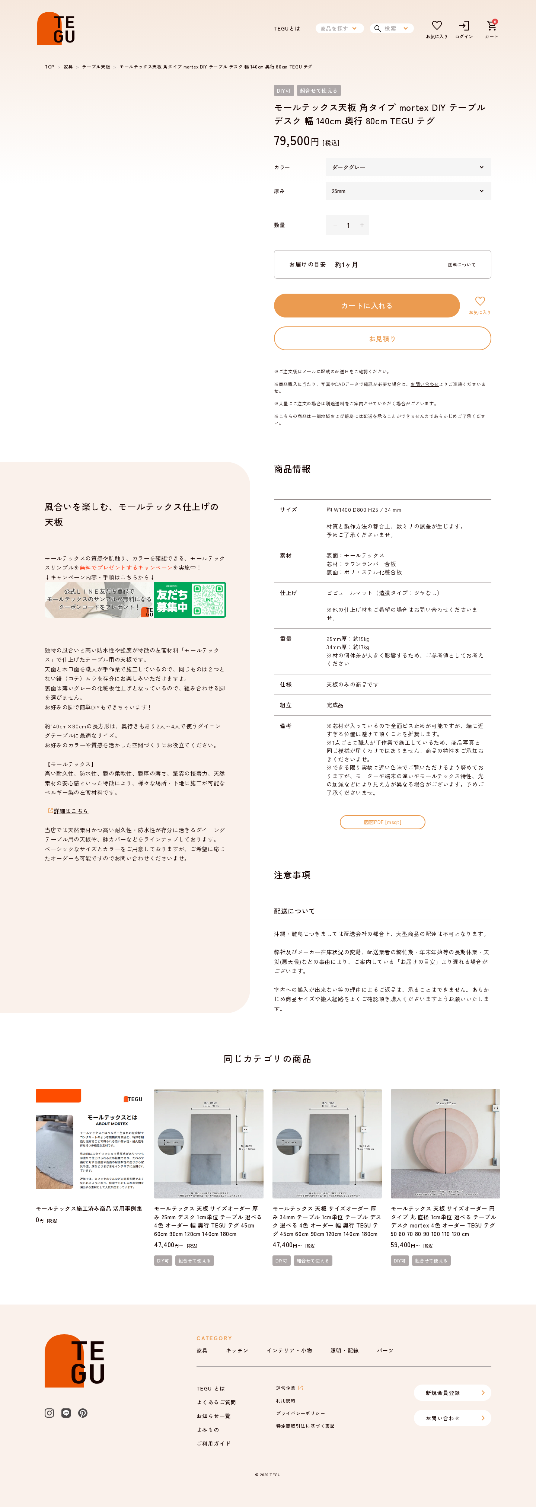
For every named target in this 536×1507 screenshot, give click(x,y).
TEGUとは (287, 28)
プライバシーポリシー (300, 1413)
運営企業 (289, 1388)
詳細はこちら (71, 811)
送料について (462, 264)
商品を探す (339, 28)
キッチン (237, 1350)
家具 (68, 66)
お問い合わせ (425, 384)
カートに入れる (367, 305)
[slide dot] (59, 314)
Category (214, 1338)
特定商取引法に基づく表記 (305, 1426)
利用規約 (286, 1400)
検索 (392, 28)
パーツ (385, 1350)
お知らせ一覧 (214, 1416)
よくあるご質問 (217, 1402)
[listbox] (147, 187)
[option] (147, 187)
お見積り (383, 338)
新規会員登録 (455, 1392)
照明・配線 (345, 1350)
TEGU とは (211, 1388)
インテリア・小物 (289, 1350)
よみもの (208, 1429)
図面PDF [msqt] (383, 822)
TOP (49, 66)
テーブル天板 (96, 66)
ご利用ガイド (214, 1443)
